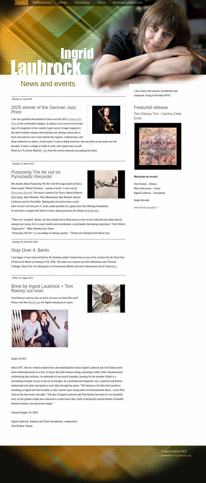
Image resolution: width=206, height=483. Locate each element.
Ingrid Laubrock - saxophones (52, 50)
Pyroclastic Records (21, 192)
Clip (45, 150)
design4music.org (181, 455)
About (101, 2)
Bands (63, 2)
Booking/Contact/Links (128, 2)
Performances (42, 2)
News (21, 2)
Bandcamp (93, 210)
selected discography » (146, 207)
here (114, 266)
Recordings (82, 2)
